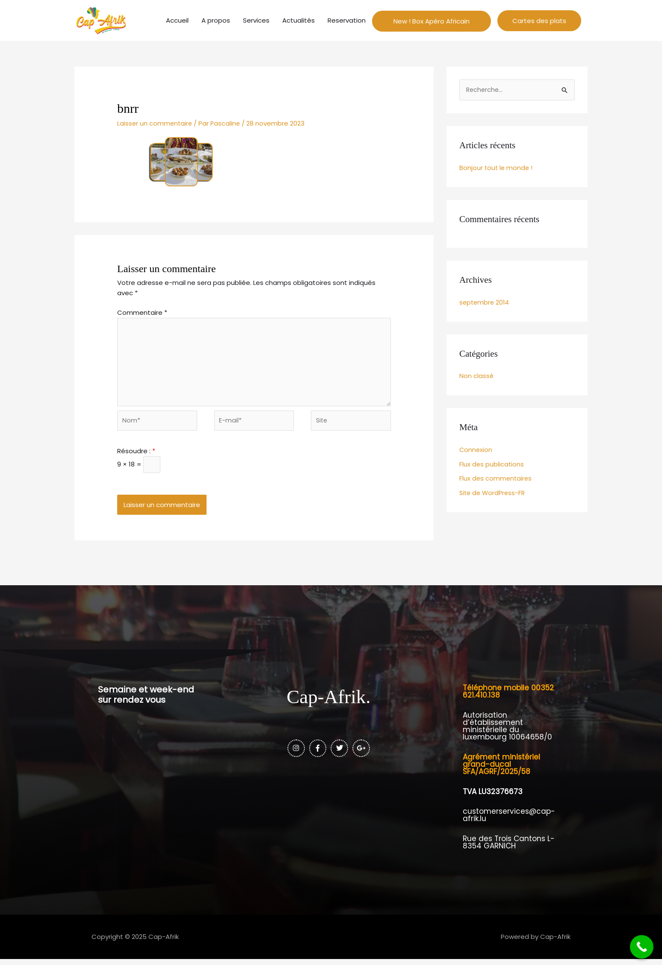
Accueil (177, 20)
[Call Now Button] (641, 947)
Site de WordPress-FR (493, 494)
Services (256, 20)
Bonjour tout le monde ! (496, 168)
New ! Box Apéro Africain (431, 21)
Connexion (476, 450)
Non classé (476, 377)
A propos (215, 20)
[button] (539, 21)
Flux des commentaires (496, 479)
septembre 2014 (485, 303)
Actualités (298, 20)
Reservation (347, 20)
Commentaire (142, 313)
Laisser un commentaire (155, 124)
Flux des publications (492, 465)
